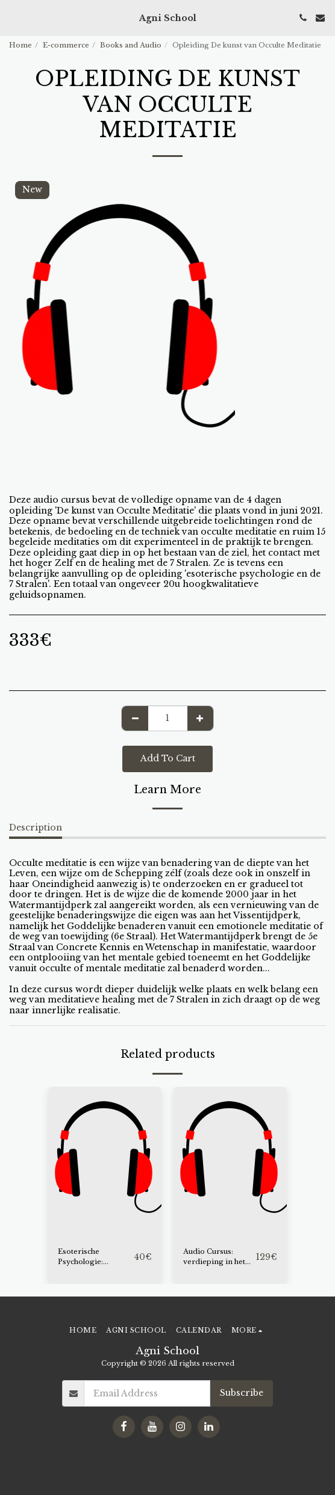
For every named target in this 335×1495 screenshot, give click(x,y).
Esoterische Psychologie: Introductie (80, 1257)
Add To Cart (167, 758)
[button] (13, 17)
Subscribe (241, 1392)
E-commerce (66, 45)
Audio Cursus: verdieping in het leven (214, 1257)
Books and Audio (130, 45)
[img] (104, 1162)
